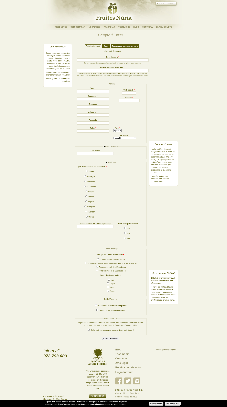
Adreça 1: (92, 112)
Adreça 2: (93, 120)
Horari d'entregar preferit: (110, 275)
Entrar (106, 46)
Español (171, 4)
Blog (136, 27)
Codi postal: (128, 90)
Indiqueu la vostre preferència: (110, 255)
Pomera (89, 197)
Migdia (111, 284)
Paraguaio (89, 207)
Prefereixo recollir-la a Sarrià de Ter (111, 271)
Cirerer (90, 171)
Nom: (93, 88)
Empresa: (93, 104)
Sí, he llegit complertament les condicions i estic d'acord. (111, 330)
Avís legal (121, 362)
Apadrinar (109, 27)
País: (117, 128)
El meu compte (164, 27)
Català (160, 4)
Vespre (111, 291)
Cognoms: (93, 96)
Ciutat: (92, 128)
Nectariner (89, 182)
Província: (125, 135)
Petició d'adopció (93, 46)
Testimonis (124, 27)
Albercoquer (90, 187)
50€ (127, 228)
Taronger (90, 212)
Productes (61, 27)
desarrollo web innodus (126, 397)
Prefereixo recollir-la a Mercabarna (111, 267)
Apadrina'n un (97, 396)
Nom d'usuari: (112, 57)
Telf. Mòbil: (95, 151)
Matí (111, 280)
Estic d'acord (156, 404)
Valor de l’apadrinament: (128, 224)
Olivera (90, 217)
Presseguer (90, 176)
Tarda (110, 287)
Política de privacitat (128, 367)
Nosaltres (94, 27)
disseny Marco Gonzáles (127, 393)
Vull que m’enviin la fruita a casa (111, 260)
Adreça (112, 84)
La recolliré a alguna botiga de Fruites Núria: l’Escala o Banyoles (111, 263)
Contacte (121, 358)
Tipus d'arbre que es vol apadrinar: (92, 167)
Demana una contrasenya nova (125, 46)
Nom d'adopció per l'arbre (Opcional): (95, 224)
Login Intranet (124, 372)
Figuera (89, 202)
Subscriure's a (111, 306)
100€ (127, 238)
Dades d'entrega (111, 249)
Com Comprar (77, 27)
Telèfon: (129, 98)
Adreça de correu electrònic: (112, 67)
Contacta (147, 27)
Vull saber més (173, 404)
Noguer (90, 192)
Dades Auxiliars (111, 146)
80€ (127, 233)
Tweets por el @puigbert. (166, 350)
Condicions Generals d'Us (126, 325)
